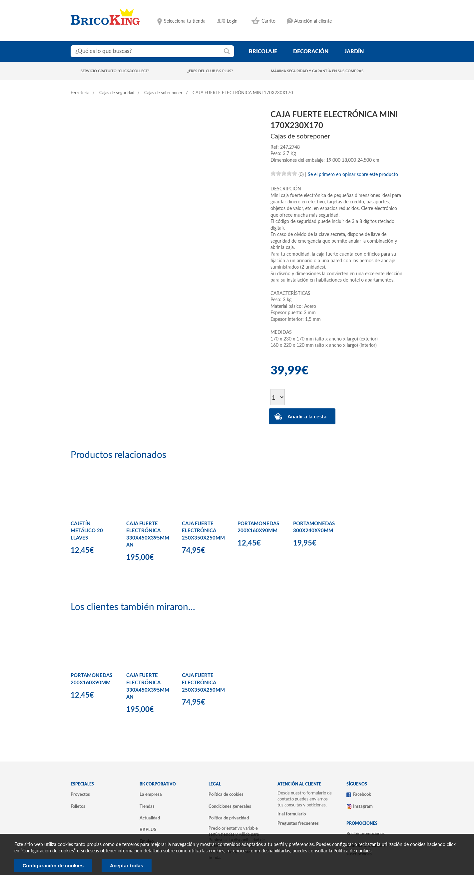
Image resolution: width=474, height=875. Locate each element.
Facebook (362, 794)
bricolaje (263, 51)
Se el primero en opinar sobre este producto (353, 175)
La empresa (151, 794)
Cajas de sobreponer (163, 93)
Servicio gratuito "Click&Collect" (115, 71)
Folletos (78, 806)
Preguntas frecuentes (298, 823)
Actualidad (150, 818)
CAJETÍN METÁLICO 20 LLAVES (87, 531)
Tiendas (147, 806)
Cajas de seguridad (116, 93)
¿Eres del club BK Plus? (210, 71)
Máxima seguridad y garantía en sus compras (317, 71)
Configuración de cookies (53, 865)
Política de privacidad (229, 818)
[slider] (283, 173)
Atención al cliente (313, 21)
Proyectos (80, 794)
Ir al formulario (291, 814)
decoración (310, 51)
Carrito (268, 21)
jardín (354, 51)
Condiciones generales (230, 806)
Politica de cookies (352, 851)
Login (232, 21)
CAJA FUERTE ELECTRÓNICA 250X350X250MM (203, 531)
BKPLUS (148, 830)
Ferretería (80, 93)
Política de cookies (226, 794)
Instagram (363, 806)
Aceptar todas (126, 865)
